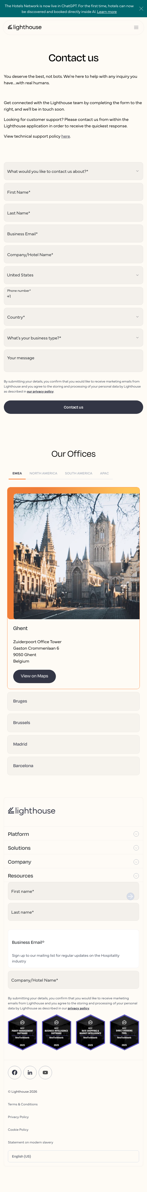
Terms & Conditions (23, 1104)
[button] (73, 562)
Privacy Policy (18, 1116)
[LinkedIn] (30, 1072)
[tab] (17, 473)
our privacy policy (40, 391)
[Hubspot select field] (73, 171)
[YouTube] (45, 1072)
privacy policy (78, 1008)
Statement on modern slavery (30, 1142)
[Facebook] (14, 1072)
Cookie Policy (18, 1129)
